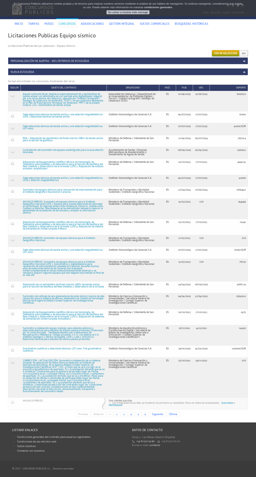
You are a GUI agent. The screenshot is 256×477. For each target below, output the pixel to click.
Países (49, 24)
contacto (154, 445)
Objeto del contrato (63, 88)
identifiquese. (116, 405)
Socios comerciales (155, 24)
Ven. (201, 88)
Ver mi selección (225, 53)
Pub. (184, 88)
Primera (83, 414)
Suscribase (227, 403)
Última (173, 414)
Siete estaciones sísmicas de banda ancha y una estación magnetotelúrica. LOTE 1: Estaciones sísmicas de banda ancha (63, 115)
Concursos (67, 24)
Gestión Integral (122, 24)
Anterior (99, 414)
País (167, 88)
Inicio (19, 24)
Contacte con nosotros (31, 451)
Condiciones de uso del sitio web (36, 441)
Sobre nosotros (26, 446)
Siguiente (157, 414)
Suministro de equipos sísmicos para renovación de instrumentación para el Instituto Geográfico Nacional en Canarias (62, 191)
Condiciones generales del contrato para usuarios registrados (53, 437)
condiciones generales (158, 7)
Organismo (133, 88)
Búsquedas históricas (191, 24)
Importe (241, 88)
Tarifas (33, 24)
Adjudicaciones (92, 24)
